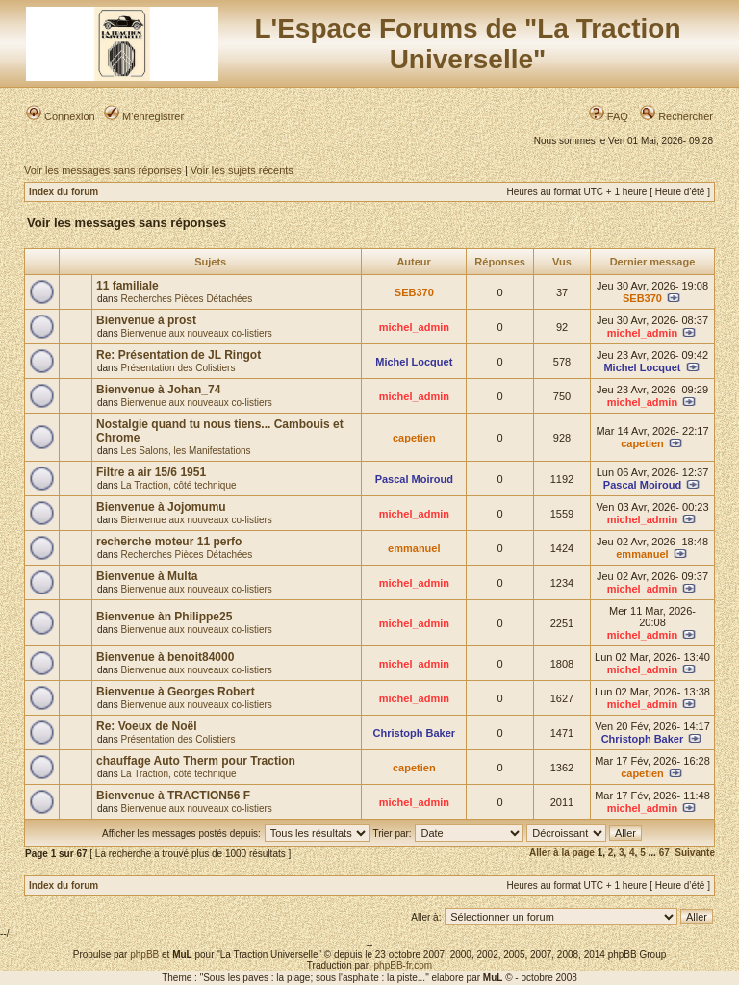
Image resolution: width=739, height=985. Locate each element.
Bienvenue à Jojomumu (161, 507)
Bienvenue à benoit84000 (165, 657)
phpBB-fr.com (403, 965)
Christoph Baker (414, 733)
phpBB (144, 954)
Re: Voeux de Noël (146, 726)
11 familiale (127, 285)
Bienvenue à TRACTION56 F (173, 795)
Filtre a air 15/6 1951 (151, 472)
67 (664, 852)
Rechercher (676, 116)
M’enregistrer (144, 116)
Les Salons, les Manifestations (185, 450)
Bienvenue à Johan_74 (158, 389)
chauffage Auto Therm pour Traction (195, 761)
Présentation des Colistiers (177, 368)
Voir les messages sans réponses (103, 170)
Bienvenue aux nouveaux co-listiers (195, 333)
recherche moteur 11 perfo (169, 541)
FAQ (608, 116)
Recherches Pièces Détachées (186, 298)
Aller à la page (562, 852)
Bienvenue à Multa (146, 576)
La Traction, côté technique (178, 485)
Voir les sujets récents (242, 170)
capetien (414, 437)
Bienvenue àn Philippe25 (164, 616)
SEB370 (414, 292)
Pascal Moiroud (414, 479)
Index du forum (63, 192)
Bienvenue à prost (146, 320)
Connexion (60, 116)
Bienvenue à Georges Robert (175, 691)
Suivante (695, 852)
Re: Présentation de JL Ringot (178, 355)
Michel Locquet (413, 361)
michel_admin (414, 327)
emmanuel (414, 548)
